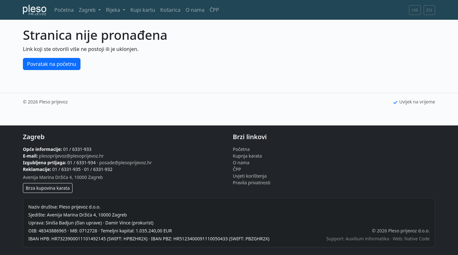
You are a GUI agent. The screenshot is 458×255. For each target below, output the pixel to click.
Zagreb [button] (88, 9)
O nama (194, 9)
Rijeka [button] (113, 9)
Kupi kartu (142, 9)
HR (415, 10)
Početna (64, 9)
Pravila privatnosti (251, 183)
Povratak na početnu (51, 63)
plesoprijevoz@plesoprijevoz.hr (71, 156)
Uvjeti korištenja (250, 176)
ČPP (214, 9)
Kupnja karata (247, 156)
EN (429, 10)
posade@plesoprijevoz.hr (125, 162)
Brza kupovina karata (48, 188)
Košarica (170, 9)
